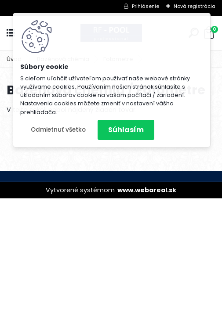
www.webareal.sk (146, 190)
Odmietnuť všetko (58, 130)
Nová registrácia (194, 6)
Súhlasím (126, 130)
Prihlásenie (145, 6)
